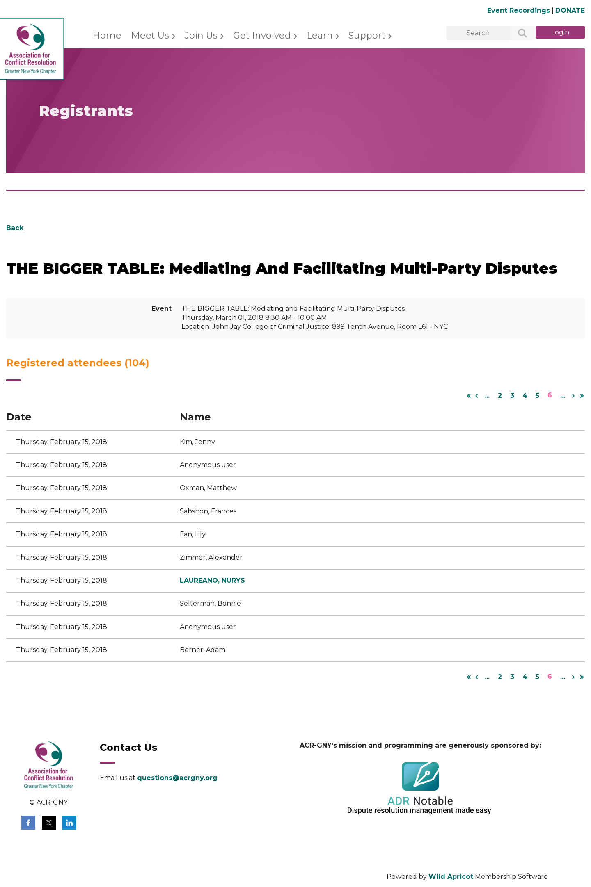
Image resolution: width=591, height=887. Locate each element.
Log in (560, 32)
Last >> (581, 396)
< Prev (476, 396)
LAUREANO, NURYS (212, 580)
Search (518, 33)
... (487, 395)
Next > (573, 396)
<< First (468, 396)
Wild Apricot (450, 876)
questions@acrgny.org (177, 778)
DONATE (570, 10)
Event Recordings (518, 10)
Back (14, 228)
